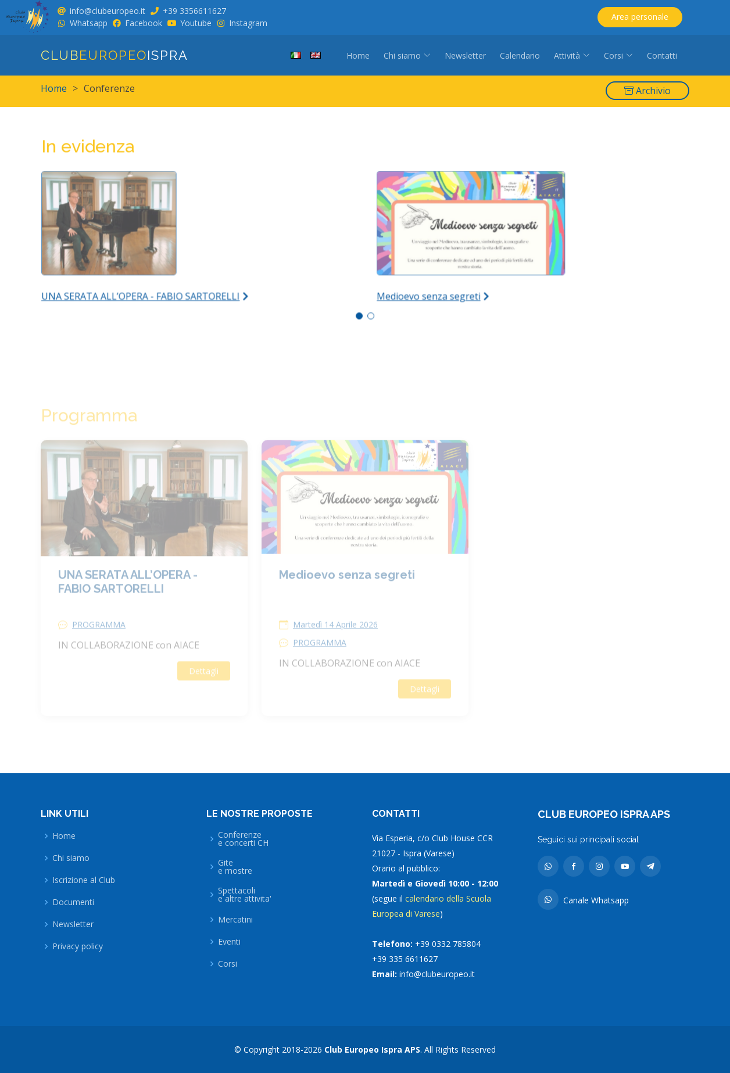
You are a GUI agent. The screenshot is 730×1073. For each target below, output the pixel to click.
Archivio (647, 90)
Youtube (196, 22)
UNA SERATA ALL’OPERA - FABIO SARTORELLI (128, 597)
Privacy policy (77, 946)
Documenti (73, 902)
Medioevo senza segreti (347, 590)
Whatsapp (89, 22)
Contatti (662, 55)
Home (358, 55)
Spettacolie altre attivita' (244, 895)
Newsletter (465, 55)
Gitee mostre (235, 867)
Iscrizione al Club (83, 880)
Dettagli (204, 685)
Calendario (520, 55)
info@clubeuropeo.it (107, 10)
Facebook (143, 22)
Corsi (227, 964)
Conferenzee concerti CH (243, 839)
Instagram (248, 22)
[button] (359, 312)
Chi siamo (71, 858)
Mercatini (235, 920)
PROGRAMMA (99, 640)
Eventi (229, 942)
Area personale (639, 16)
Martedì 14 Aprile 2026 (335, 640)
